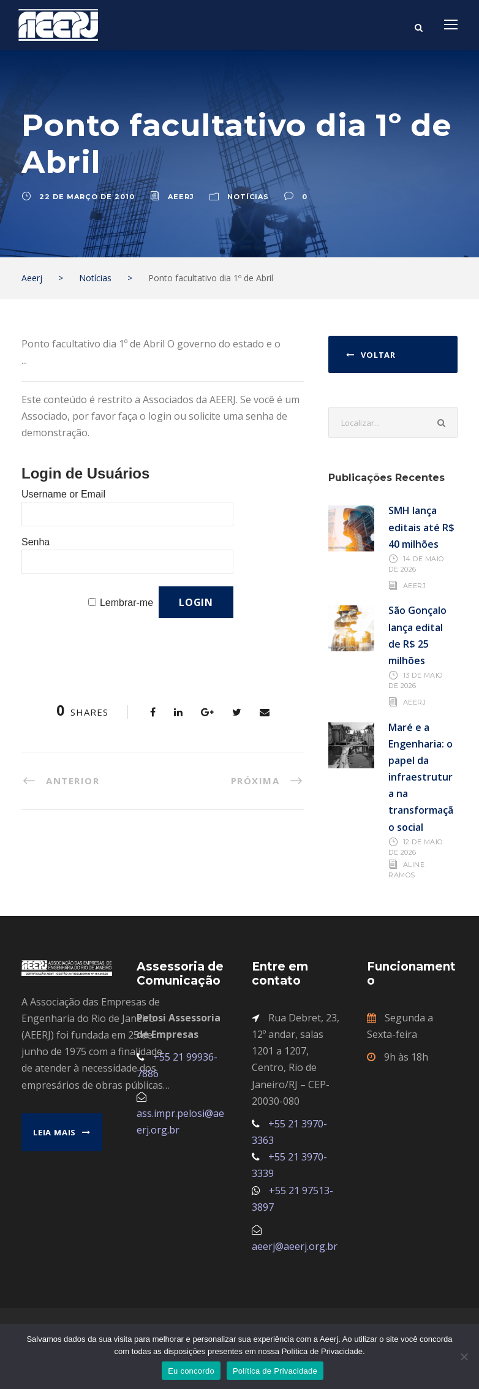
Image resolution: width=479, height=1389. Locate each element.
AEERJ (414, 585)
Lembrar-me (126, 602)
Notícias (248, 196)
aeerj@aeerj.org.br (295, 1246)
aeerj (181, 196)
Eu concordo (191, 1371)
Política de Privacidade (275, 1371)
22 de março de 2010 (87, 196)
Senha (35, 542)
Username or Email (63, 494)
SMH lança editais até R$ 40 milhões (421, 527)
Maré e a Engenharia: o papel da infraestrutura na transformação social (420, 777)
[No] (464, 1356)
